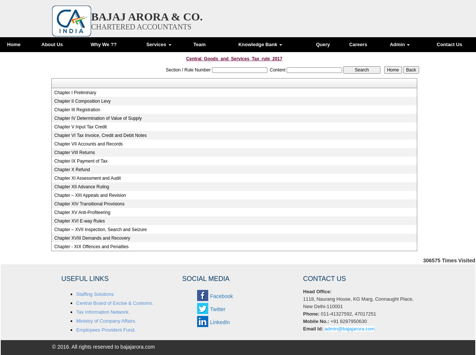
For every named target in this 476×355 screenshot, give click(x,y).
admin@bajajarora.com (350, 329)
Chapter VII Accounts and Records (88, 144)
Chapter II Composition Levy (82, 101)
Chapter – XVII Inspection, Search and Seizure (100, 229)
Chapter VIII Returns (74, 152)
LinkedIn (220, 322)
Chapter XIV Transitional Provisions (89, 204)
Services (158, 44)
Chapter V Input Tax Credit (80, 126)
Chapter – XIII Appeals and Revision (90, 195)
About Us (52, 44)
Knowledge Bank (260, 44)
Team (199, 44)
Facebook (221, 296)
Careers (358, 44)
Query (323, 44)
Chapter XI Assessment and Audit (87, 178)
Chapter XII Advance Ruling (81, 186)
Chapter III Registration (77, 109)
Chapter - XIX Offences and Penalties (91, 246)
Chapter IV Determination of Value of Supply (98, 118)
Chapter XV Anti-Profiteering (82, 212)
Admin (400, 44)
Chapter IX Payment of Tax (80, 161)
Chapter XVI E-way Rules (79, 221)
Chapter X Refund (72, 169)
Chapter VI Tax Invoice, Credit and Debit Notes (100, 135)
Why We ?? (104, 44)
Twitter (217, 309)
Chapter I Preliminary (75, 92)
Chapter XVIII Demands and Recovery (92, 238)
